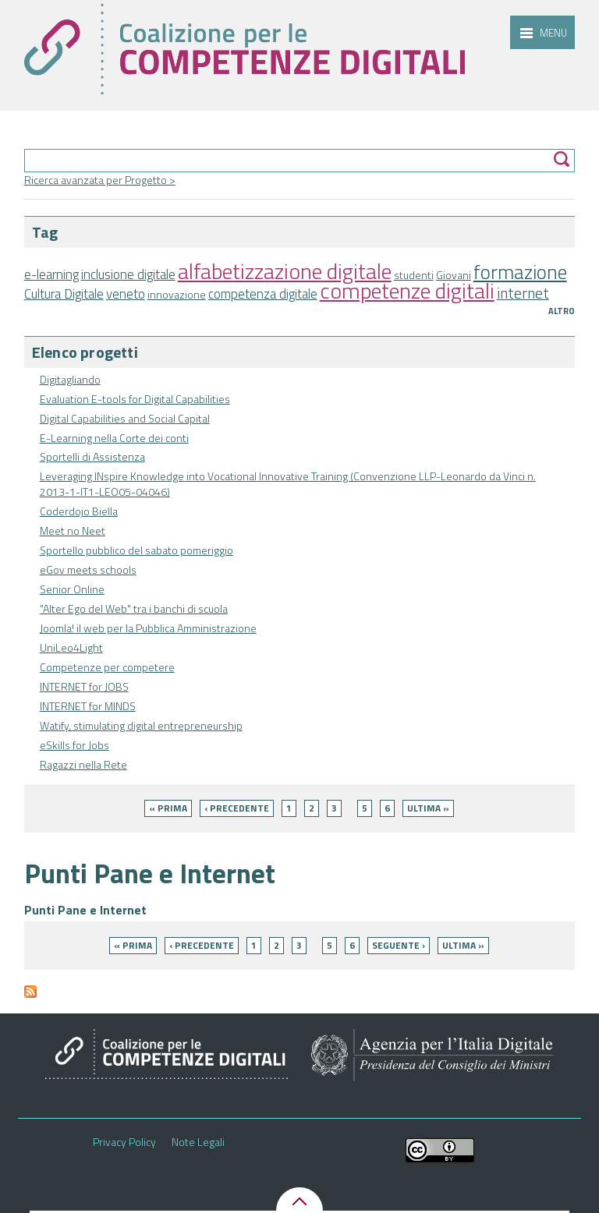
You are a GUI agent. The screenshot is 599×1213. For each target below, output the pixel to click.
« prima (168, 808)
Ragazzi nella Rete (83, 764)
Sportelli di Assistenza (92, 456)
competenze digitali (407, 290)
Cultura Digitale (64, 294)
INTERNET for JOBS (84, 686)
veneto (125, 294)
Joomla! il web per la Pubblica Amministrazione (148, 628)
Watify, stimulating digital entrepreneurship (141, 725)
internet (523, 293)
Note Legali (198, 1142)
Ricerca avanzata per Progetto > (99, 180)
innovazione (176, 294)
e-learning (51, 274)
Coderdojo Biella (79, 511)
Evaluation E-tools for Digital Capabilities (135, 399)
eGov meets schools (88, 569)
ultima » (428, 808)
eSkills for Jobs (74, 745)
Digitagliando (70, 379)
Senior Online (72, 589)
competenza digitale (262, 294)
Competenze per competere (107, 667)
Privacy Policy (124, 1142)
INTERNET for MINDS (88, 706)
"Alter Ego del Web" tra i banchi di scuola (134, 608)
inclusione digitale (128, 274)
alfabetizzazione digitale (285, 271)
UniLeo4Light (71, 647)
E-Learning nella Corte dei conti (114, 438)
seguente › (398, 945)
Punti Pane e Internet (85, 909)
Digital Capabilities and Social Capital (125, 418)
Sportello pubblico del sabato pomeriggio (136, 550)
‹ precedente (236, 808)
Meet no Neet (72, 530)
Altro (561, 311)
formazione (520, 271)
